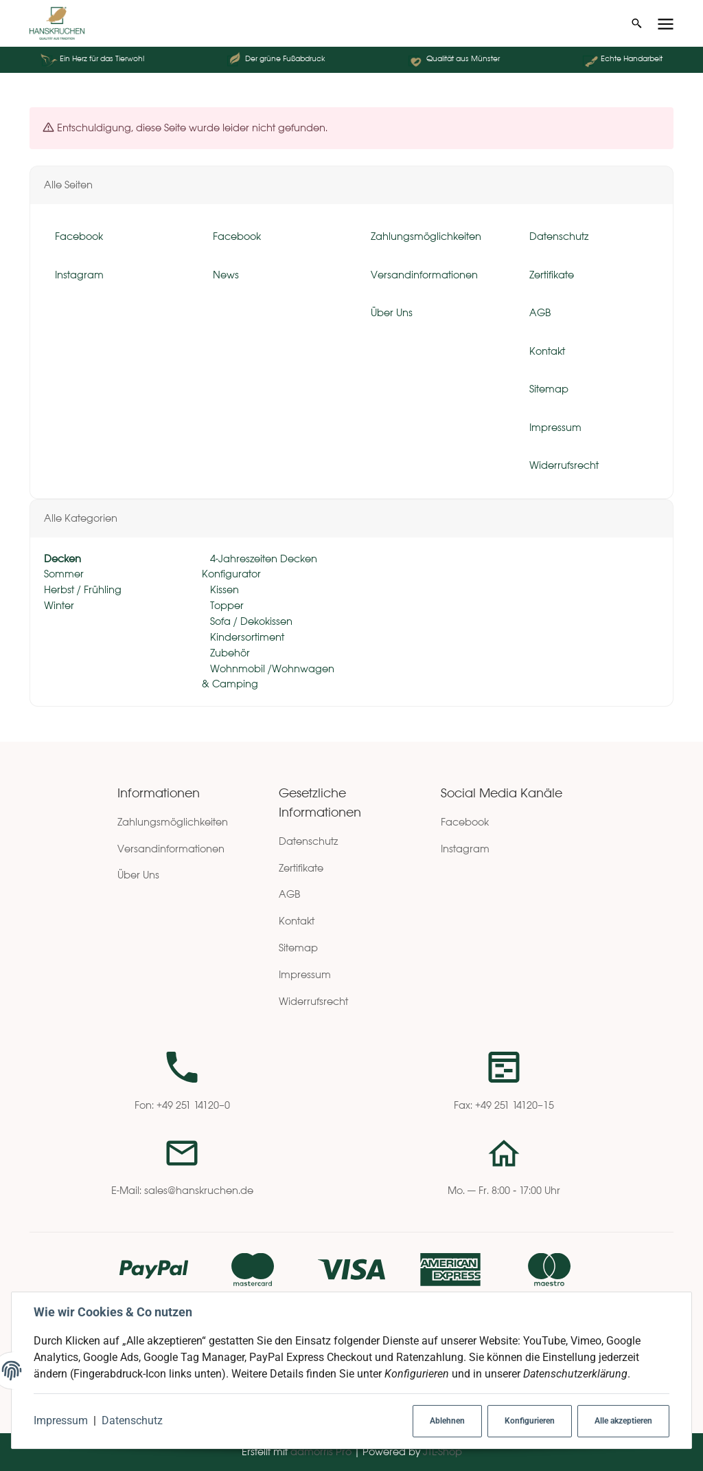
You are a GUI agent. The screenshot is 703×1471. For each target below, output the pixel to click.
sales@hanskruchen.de (198, 1190)
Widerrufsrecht (313, 1001)
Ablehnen (447, 1421)
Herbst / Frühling (83, 590)
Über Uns (138, 874)
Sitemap (298, 947)
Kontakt (296, 920)
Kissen (223, 590)
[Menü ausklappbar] (665, 24)
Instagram (465, 848)
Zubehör (228, 652)
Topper (225, 605)
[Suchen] (636, 23)
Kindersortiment (245, 636)
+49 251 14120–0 (193, 1104)
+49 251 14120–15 (514, 1104)
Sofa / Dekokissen (249, 621)
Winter (59, 605)
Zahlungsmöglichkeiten (172, 821)
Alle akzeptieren (623, 1421)
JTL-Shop (442, 1451)
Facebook (465, 821)
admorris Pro (321, 1451)
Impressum (61, 1420)
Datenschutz (132, 1420)
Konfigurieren (530, 1421)
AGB (290, 893)
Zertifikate (301, 867)
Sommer (64, 574)
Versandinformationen (170, 848)
